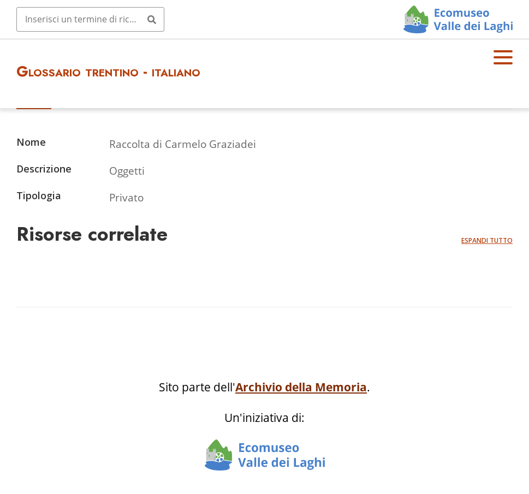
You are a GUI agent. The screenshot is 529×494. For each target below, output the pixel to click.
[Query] (90, 19)
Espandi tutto (487, 240)
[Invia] (151, 19)
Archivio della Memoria (301, 387)
